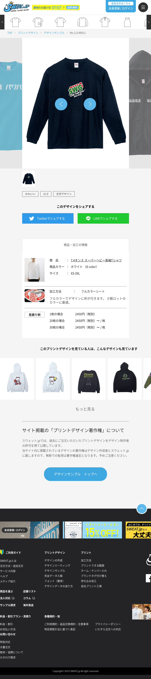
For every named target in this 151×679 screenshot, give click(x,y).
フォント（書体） (54, 581)
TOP (9, 33)
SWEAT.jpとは (8, 560)
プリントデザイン (28, 33)
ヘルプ (4, 576)
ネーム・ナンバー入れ (94, 570)
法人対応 (5, 598)
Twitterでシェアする (51, 218)
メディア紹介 (8, 581)
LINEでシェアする (105, 218)
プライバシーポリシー (108, 624)
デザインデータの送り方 (58, 586)
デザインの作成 (53, 560)
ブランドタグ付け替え (94, 576)
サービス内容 (8, 571)
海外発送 (28, 605)
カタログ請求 (8, 657)
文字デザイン (64, 194)
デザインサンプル (54, 33)
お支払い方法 (8, 629)
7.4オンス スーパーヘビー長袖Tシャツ (96, 260)
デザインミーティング (57, 565)
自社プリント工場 (91, 586)
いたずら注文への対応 (108, 629)
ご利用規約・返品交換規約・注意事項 (66, 624)
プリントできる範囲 (92, 565)
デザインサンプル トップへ (75, 474)
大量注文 (5, 647)
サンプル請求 (8, 605)
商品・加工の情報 (75, 244)
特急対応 (5, 642)
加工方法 (86, 560)
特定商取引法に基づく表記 (59, 629)
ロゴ (45, 194)
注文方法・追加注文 (11, 566)
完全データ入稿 (53, 576)
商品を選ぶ (6, 591)
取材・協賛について (11, 652)
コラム (27, 598)
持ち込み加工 (88, 581)
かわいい (30, 194)
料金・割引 (6, 624)
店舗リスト (29, 591)
